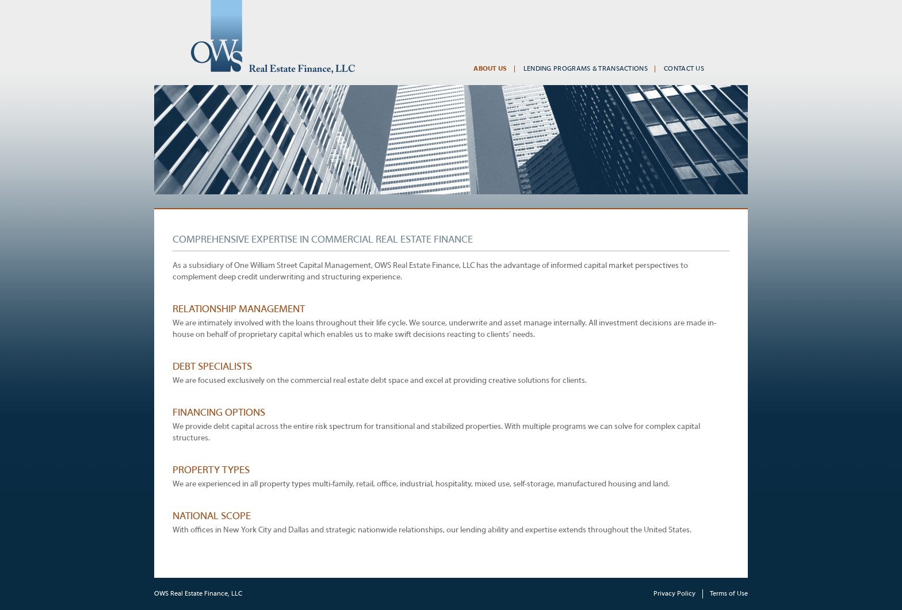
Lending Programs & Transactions (585, 69)
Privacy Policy (674, 593)
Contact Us (684, 69)
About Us (490, 69)
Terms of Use (729, 593)
